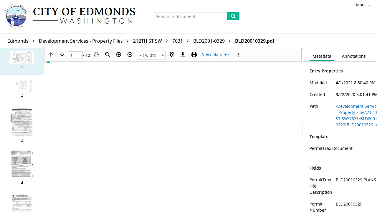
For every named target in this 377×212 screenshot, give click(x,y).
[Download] (183, 54)
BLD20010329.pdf (255, 41)
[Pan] (96, 54)
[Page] (75, 55)
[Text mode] (216, 54)
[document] (340, 130)
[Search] (233, 16)
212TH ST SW (152, 41)
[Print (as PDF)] (194, 54)
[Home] (73, 17)
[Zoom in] (119, 54)
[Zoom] (107, 54)
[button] (22, 61)
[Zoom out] (130, 54)
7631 (182, 41)
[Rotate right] (172, 54)
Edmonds (22, 41)
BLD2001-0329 (213, 41)
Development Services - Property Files (85, 41)
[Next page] (62, 54)
